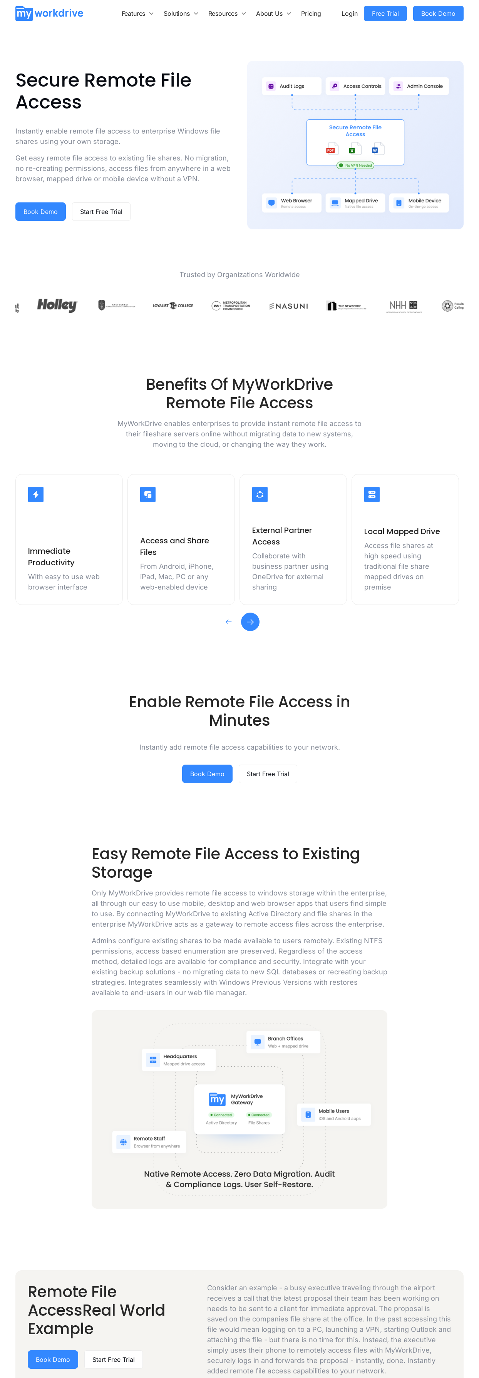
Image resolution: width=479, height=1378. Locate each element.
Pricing (311, 13)
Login (350, 13)
